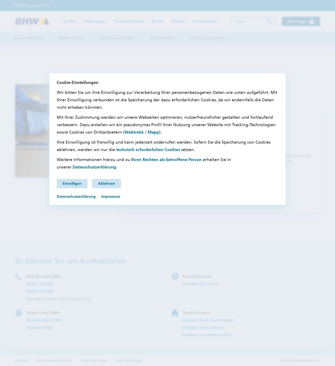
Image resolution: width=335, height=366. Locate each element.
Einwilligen (72, 183)
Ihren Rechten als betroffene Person (166, 159)
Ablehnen (106, 183)
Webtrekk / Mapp (141, 132)
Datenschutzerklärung (94, 167)
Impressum (110, 196)
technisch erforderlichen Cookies (148, 149)
